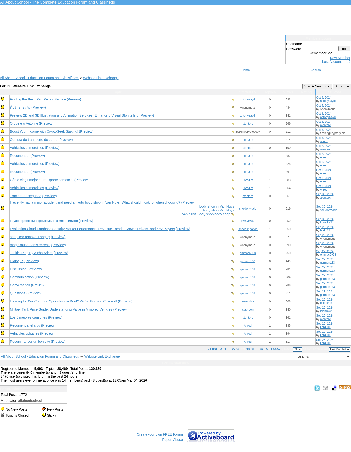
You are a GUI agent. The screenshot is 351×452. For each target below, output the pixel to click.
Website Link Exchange (100, 78)
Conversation (20, 285)
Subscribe (342, 86)
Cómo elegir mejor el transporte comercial (41, 180)
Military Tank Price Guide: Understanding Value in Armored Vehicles (61, 309)
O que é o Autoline (24, 123)
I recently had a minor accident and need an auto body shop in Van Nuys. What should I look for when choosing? (95, 202)
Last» (276, 349)
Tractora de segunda (25, 196)
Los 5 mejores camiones (28, 317)
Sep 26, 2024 (324, 299)
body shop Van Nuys (218, 210)
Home (245, 70)
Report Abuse (172, 440)
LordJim (248, 139)
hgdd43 (325, 230)
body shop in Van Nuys (216, 206)
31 (253, 349)
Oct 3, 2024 (323, 113)
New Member (340, 58)
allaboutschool (30, 400)
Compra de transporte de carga (34, 139)
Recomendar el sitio (25, 325)
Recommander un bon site (30, 341)
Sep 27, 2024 (324, 251)
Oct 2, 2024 (323, 146)
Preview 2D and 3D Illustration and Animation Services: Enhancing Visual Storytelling (74, 115)
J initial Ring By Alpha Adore (31, 253)
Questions (17, 293)
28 (238, 349)
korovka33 (247, 221)
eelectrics (248, 301)
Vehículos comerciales (27, 148)
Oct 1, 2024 (323, 162)
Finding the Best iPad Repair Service (38, 99)
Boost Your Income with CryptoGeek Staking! (44, 131)
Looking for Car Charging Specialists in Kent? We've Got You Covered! (63, 301)
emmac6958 (248, 253)
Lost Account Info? (336, 62)
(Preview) (74, 99)
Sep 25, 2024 (324, 323)
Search (316, 70)
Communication (22, 277)
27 (234, 349)
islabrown (248, 309)
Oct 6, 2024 (323, 97)
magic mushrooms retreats (30, 245)
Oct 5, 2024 (323, 105)
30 (248, 349)
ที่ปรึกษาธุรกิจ (20, 107)
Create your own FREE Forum (160, 434)
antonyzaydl (247, 99)
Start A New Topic (317, 86)
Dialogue (16, 261)
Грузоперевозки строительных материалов (44, 221)
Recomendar (19, 156)
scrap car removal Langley (30, 237)
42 (262, 349)
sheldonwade (247, 208)
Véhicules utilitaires (24, 333)
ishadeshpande (248, 229)
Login (344, 48)
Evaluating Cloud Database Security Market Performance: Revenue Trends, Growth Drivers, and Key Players (92, 229)
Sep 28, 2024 (324, 227)
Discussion (18, 269)
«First (213, 349)
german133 (247, 261)
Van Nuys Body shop (198, 214)
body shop (222, 214)
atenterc (248, 123)
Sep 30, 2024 (324, 194)
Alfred (323, 141)
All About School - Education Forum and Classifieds (39, 78)
